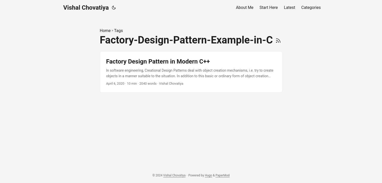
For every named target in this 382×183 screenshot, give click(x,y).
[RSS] (278, 40)
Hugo (208, 175)
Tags (118, 30)
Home (105, 30)
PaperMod (222, 175)
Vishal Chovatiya (86, 7)
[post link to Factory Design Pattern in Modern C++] (191, 72)
